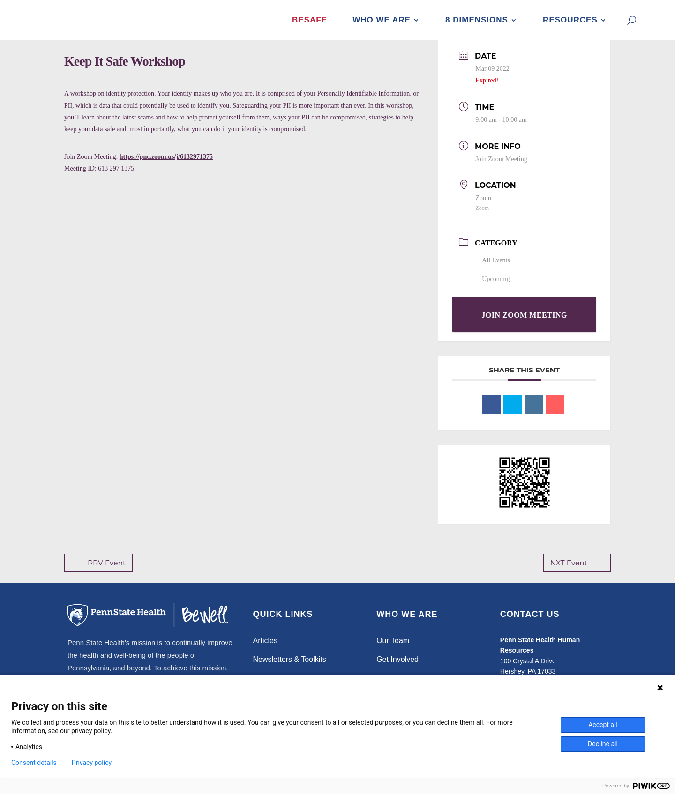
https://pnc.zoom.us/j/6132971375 (166, 166)
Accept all (602, 724)
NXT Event (577, 572)
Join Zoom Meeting (501, 168)
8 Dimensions (476, 19)
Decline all (603, 744)
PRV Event (98, 572)
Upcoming (492, 288)
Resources (570, 19)
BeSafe (309, 19)
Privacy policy (92, 762)
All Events (492, 270)
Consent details (34, 762)
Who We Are (381, 19)
